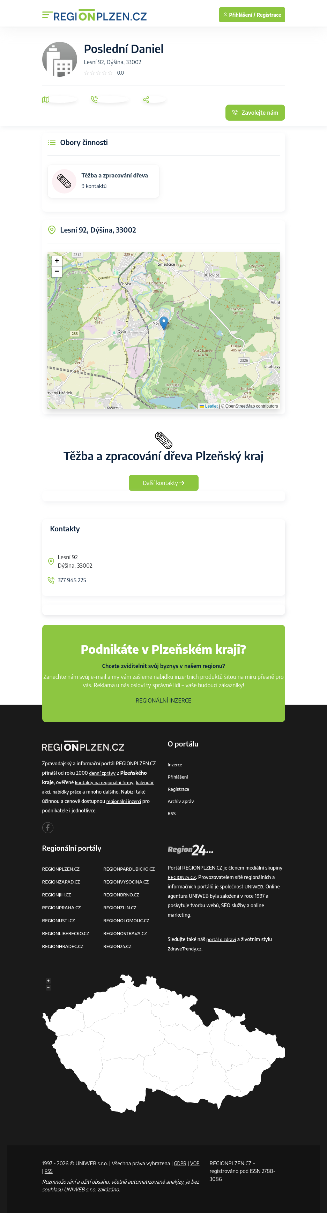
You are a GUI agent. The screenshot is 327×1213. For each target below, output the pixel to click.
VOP (47, 1171)
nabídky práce (68, 792)
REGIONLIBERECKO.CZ (67, 933)
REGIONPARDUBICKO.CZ (130, 869)
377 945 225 (72, 580)
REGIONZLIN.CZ (121, 907)
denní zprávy (103, 773)
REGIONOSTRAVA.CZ (126, 933)
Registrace (269, 15)
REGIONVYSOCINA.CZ (127, 882)
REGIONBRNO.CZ (122, 894)
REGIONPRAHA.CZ (62, 907)
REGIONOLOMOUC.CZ (128, 920)
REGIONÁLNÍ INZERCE (164, 700)
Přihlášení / (239, 15)
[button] (163, 323)
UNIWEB (255, 886)
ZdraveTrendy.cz (186, 949)
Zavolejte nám (255, 112)
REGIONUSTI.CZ (59, 920)
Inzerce (175, 764)
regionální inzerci (124, 801)
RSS (172, 813)
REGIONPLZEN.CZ (62, 869)
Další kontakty (163, 482)
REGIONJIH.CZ (57, 894)
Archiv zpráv (182, 801)
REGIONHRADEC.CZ (64, 946)
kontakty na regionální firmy (106, 782)
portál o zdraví (222, 939)
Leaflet (208, 406)
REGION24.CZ (118, 946)
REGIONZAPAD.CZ (62, 882)
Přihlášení (178, 777)
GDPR (181, 1163)
